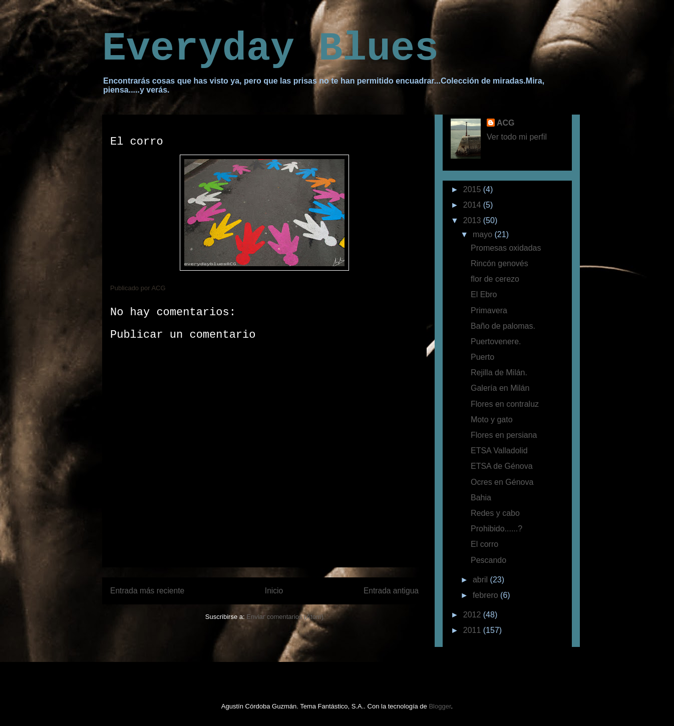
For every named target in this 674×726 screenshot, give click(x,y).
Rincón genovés (499, 263)
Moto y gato (492, 419)
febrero (486, 595)
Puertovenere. (496, 341)
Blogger (440, 706)
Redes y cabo (495, 513)
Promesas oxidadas (506, 248)
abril (481, 579)
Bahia (481, 497)
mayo (484, 234)
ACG (506, 123)
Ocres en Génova (502, 482)
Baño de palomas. (503, 326)
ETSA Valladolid (499, 450)
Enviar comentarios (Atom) (284, 616)
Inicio (274, 590)
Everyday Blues (270, 49)
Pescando (488, 560)
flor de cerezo (495, 279)
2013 (473, 220)
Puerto (482, 357)
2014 (473, 205)
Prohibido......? (496, 528)
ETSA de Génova (502, 466)
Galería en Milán (500, 388)
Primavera (489, 310)
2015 (473, 189)
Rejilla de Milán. (499, 372)
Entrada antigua (391, 590)
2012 (473, 614)
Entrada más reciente (147, 590)
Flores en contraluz (505, 404)
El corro (484, 544)
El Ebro (484, 294)
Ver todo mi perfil (517, 137)
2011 (473, 630)
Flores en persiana (504, 435)
